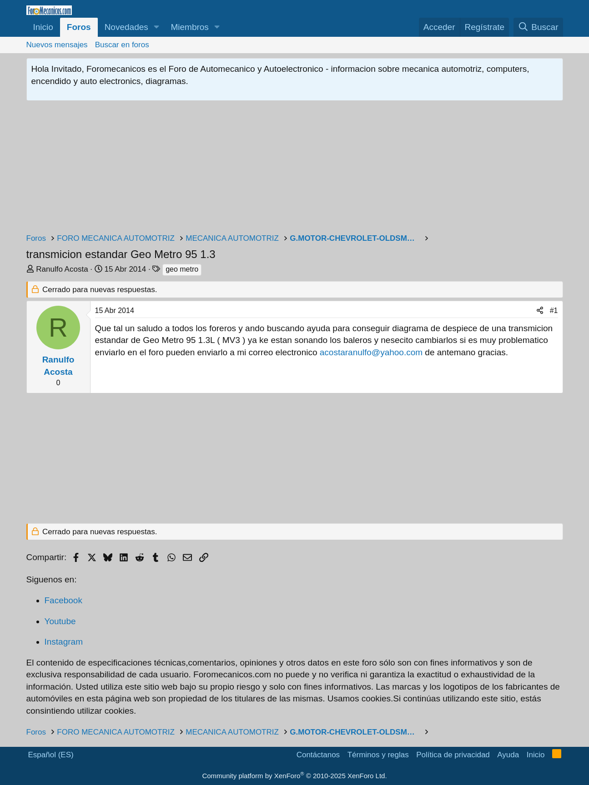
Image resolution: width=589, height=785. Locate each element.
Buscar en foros (122, 44)
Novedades (126, 27)
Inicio (43, 27)
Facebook (63, 600)
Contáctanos (318, 754)
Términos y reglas (378, 754)
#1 (554, 310)
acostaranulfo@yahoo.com (371, 352)
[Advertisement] (294, 169)
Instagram (64, 641)
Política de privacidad (453, 754)
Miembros (189, 27)
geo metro (182, 269)
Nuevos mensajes (57, 44)
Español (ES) (51, 754)
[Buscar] (538, 27)
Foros (79, 27)
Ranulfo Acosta (62, 269)
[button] (156, 27)
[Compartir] (540, 310)
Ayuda (508, 754)
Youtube (60, 621)
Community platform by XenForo (294, 776)
